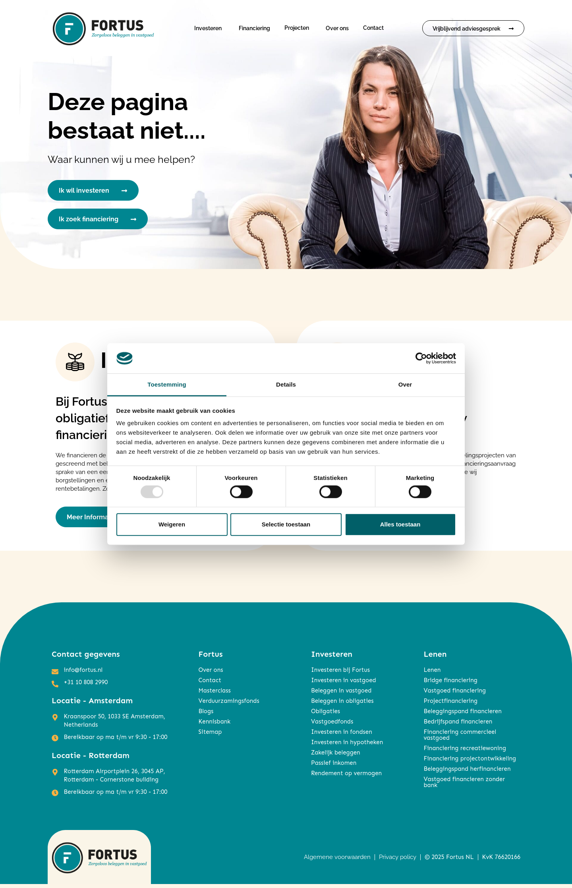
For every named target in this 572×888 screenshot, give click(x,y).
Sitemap (210, 735)
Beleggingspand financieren (462, 715)
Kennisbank (214, 725)
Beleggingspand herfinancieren (466, 772)
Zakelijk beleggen (335, 756)
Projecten (296, 28)
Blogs (205, 715)
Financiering (254, 28)
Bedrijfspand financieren (457, 725)
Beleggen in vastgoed (341, 694)
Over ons (337, 28)
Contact (373, 28)
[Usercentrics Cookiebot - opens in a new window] (421, 358)
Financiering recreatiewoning (464, 752)
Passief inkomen (333, 766)
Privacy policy (397, 860)
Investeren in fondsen (341, 735)
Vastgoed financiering (454, 694)
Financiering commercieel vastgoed (459, 738)
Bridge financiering (450, 684)
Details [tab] (286, 384)
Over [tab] (405, 384)
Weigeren (171, 524)
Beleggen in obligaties (342, 704)
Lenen (432, 673)
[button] (209, 28)
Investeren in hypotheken (347, 746)
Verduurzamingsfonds (228, 704)
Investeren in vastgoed (343, 684)
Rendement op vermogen (346, 777)
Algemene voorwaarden (337, 860)
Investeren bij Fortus (340, 673)
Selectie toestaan (286, 524)
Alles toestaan (400, 524)
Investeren (208, 28)
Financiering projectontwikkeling (469, 762)
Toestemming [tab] (166, 384)
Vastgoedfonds (332, 725)
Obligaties (325, 715)
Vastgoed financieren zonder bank (464, 786)
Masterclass (214, 694)
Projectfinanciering (450, 704)
